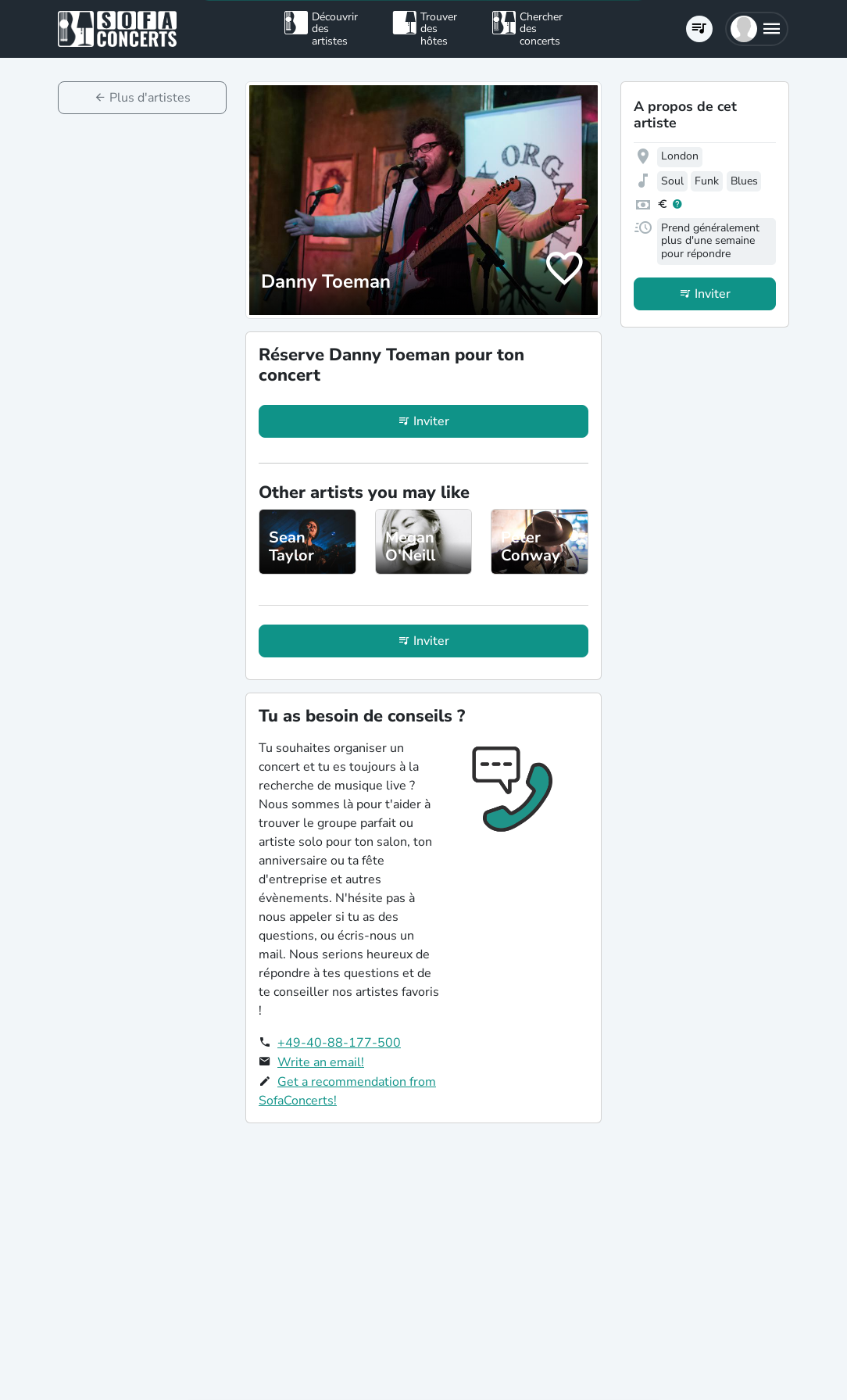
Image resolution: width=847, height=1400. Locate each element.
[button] (756, 29)
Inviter (431, 421)
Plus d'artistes (150, 97)
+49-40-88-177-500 (339, 1042)
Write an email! (320, 1062)
